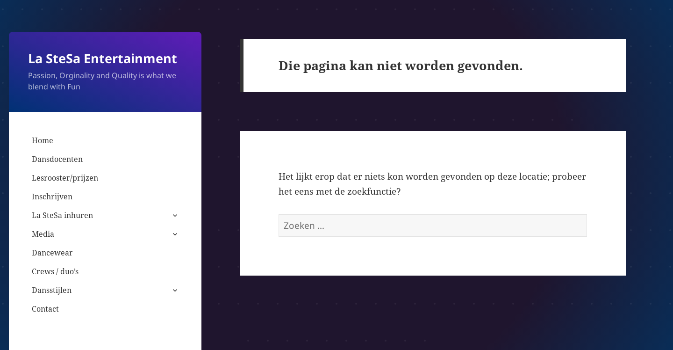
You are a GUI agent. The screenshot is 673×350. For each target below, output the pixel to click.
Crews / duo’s (55, 271)
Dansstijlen (52, 290)
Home (42, 140)
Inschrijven (52, 196)
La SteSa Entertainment (102, 58)
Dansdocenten (57, 159)
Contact (45, 309)
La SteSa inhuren (62, 215)
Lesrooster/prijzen (65, 178)
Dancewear (52, 253)
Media (43, 234)
